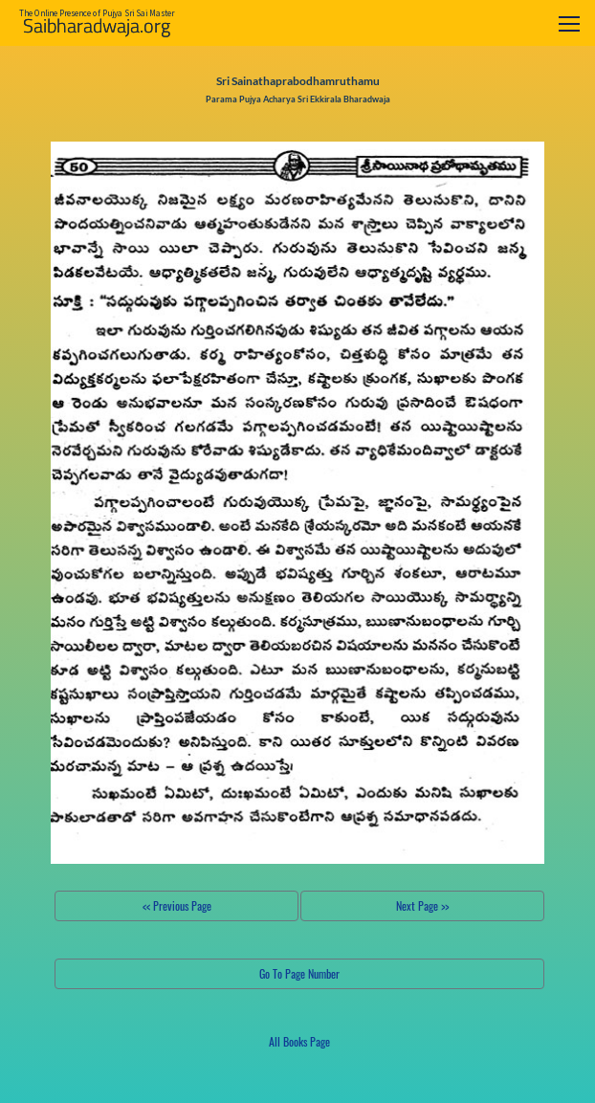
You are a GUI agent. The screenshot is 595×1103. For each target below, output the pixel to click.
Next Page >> (422, 905)
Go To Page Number (299, 973)
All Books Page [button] (299, 1041)
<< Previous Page (177, 905)
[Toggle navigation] (569, 23)
